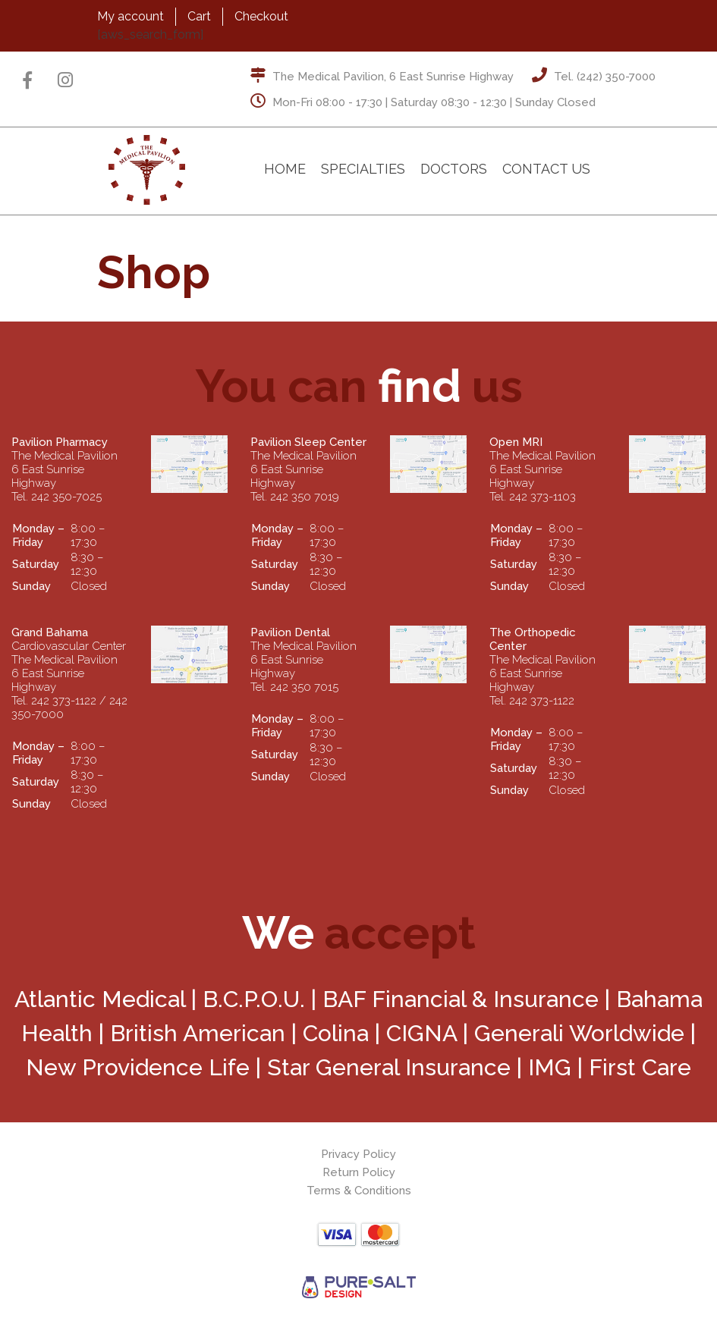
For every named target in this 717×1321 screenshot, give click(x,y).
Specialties (363, 169)
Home (285, 169)
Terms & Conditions (359, 1190)
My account (130, 16)
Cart (199, 16)
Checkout (261, 16)
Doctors (453, 169)
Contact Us (546, 169)
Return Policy (358, 1172)
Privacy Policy (358, 1154)
